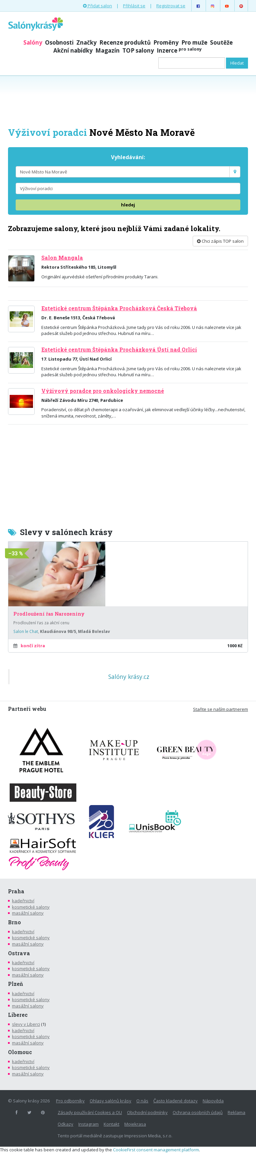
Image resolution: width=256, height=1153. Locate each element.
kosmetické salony (31, 907)
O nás (142, 1101)
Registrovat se (170, 6)
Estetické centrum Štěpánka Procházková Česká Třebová (119, 308)
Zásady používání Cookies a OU (90, 1112)
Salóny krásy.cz (128, 677)
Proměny (166, 42)
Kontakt (111, 1124)
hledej (128, 205)
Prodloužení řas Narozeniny (49, 614)
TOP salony (138, 50)
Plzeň (15, 984)
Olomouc (20, 1052)
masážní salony (28, 913)
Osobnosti (59, 42)
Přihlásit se (134, 6)
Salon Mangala (62, 257)
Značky (86, 42)
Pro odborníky (70, 1101)
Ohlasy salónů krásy (110, 1101)
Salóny (32, 42)
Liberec (18, 1014)
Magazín (107, 50)
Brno (14, 922)
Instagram (88, 1124)
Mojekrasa (135, 1124)
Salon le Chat (25, 631)
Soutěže (221, 42)
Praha (16, 891)
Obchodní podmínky (147, 1112)
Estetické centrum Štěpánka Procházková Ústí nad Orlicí (119, 349)
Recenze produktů (125, 42)
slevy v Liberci (26, 1024)
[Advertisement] (128, 101)
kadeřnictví (23, 901)
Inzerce (179, 50)
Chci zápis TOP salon (220, 241)
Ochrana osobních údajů (198, 1112)
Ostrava (19, 953)
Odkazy (65, 1124)
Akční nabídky (73, 50)
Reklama (236, 1112)
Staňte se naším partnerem (220, 709)
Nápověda (213, 1101)
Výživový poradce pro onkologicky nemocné (102, 391)
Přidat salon (97, 6)
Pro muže (194, 42)
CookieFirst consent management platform (156, 1150)
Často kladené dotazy (175, 1101)
